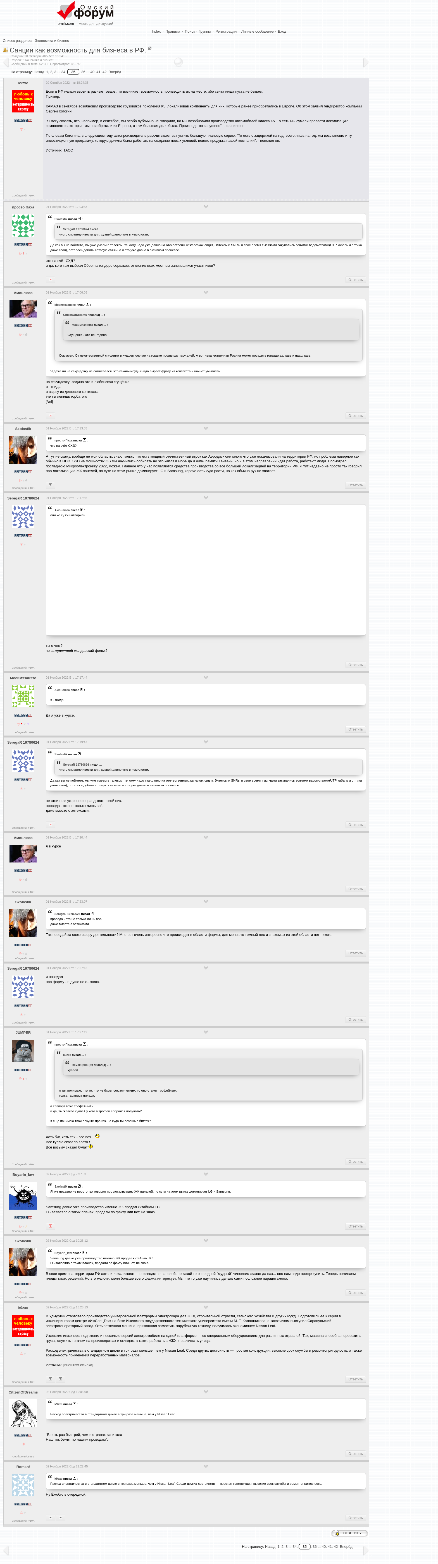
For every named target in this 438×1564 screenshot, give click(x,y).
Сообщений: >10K (23, 195)
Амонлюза (23, 293)
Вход (282, 31)
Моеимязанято (65, 304)
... (100, 229)
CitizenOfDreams (75, 314)
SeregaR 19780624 (76, 229)
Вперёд (115, 72)
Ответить (356, 280)
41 (98, 72)
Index (156, 31)
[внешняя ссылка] (78, 1365)
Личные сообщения (257, 31)
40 (92, 72)
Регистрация (226, 31)
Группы (205, 31)
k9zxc (23, 83)
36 (83, 72)
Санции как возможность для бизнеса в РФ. (78, 50)
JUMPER (23, 1032)
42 (104, 72)
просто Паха (23, 207)
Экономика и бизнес (52, 41)
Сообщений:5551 (23, 1456)
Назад (39, 72)
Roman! (23, 1467)
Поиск (190, 31)
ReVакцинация (82, 1064)
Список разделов (17, 41)
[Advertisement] (147, 173)
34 (63, 72)
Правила (172, 31)
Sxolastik (60, 219)
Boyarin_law (23, 1175)
